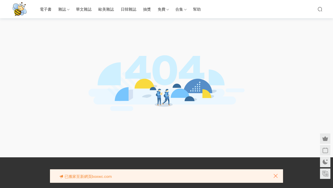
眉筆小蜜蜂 (19, 9)
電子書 (46, 9)
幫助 (197, 9)
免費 (161, 9)
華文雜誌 (84, 9)
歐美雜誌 (106, 9)
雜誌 (62, 9)
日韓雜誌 (128, 9)
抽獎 (147, 9)
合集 (179, 9)
